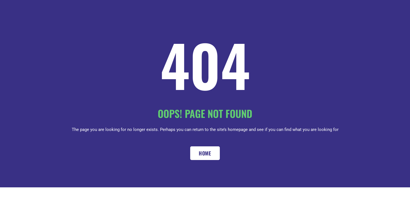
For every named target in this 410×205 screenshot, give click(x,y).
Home (205, 153)
